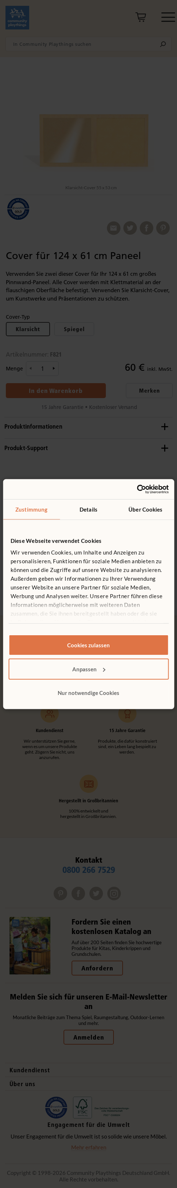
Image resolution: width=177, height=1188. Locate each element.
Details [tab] (88, 509)
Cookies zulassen (88, 645)
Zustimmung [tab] (31, 509)
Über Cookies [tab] (145, 509)
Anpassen (88, 668)
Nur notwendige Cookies (88, 693)
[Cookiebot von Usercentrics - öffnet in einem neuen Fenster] (137, 489)
